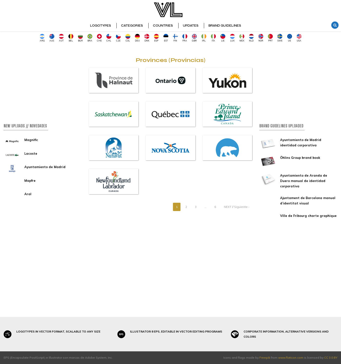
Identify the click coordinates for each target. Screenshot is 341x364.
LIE (222, 38)
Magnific (31, 140)
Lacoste (30, 153)
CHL (108, 38)
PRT (270, 38)
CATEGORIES (132, 26)
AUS (51, 38)
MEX (241, 38)
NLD (251, 38)
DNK (146, 38)
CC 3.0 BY (330, 357)
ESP (156, 38)
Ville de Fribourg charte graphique (308, 216)
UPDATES (191, 26)
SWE (280, 38)
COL (127, 38)
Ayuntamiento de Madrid (45, 167)
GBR (194, 38)
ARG (42, 38)
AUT (61, 38)
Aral (27, 194)
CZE (118, 38)
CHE (99, 38)
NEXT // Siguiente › (236, 207)
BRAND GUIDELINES (224, 26)
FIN (175, 38)
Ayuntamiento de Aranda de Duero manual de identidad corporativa (303, 180)
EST (165, 38)
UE (289, 38)
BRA (89, 38)
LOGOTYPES (100, 26)
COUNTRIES (163, 26)
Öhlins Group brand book (300, 158)
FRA (184, 38)
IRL (203, 38)
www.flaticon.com (290, 357)
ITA (213, 38)
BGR (80, 38)
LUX (232, 38)
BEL (70, 38)
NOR (260, 38)
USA (299, 38)
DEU (137, 38)
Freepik (264, 357)
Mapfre (30, 180)
